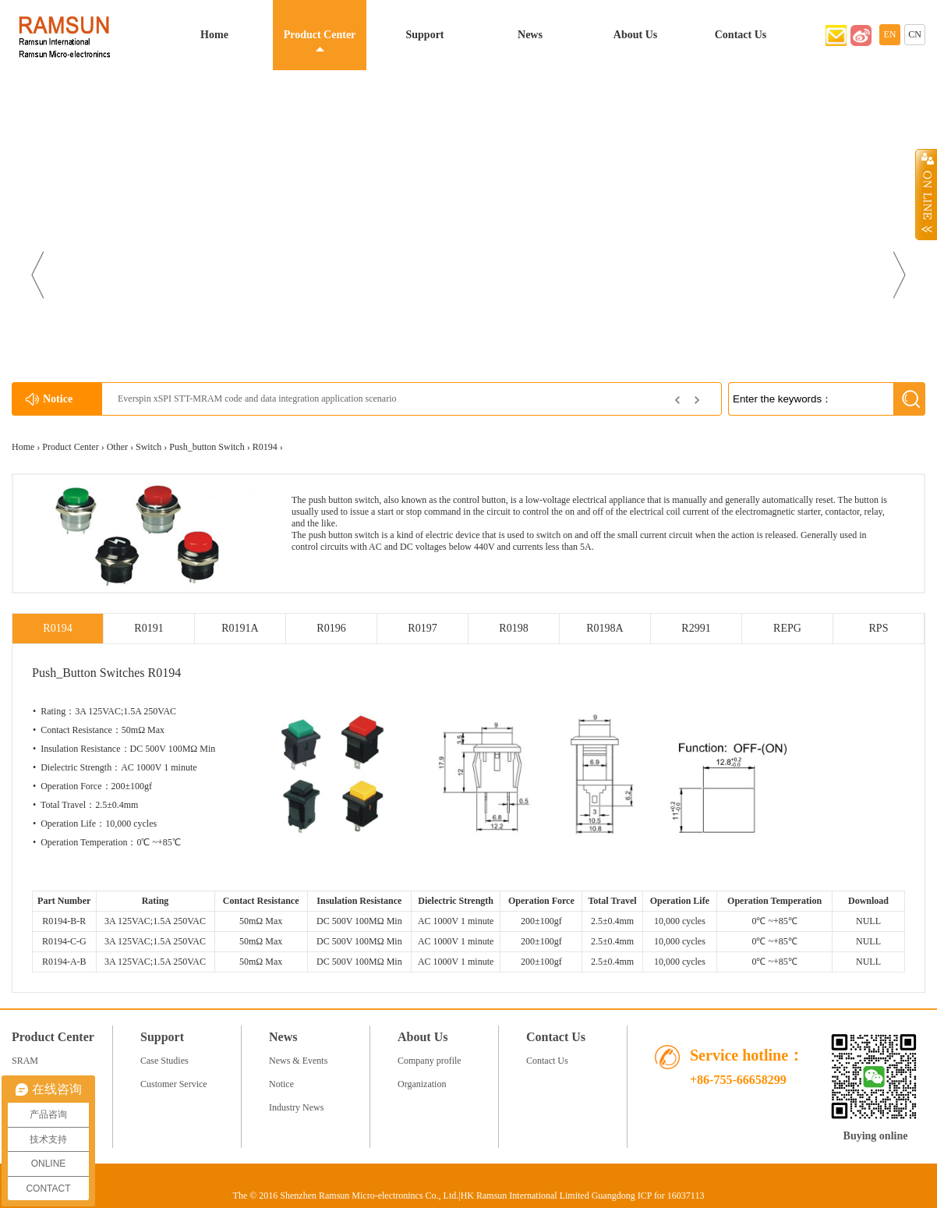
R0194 (265, 446)
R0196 (330, 628)
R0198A (604, 628)
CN (914, 34)
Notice (281, 1084)
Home (214, 35)
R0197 (422, 628)
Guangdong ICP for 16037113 (648, 1195)
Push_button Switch (206, 446)
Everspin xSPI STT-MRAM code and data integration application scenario (257, 398)
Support (424, 35)
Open (926, 194)
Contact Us (741, 35)
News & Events (298, 1060)
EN (890, 34)
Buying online (875, 1136)
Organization (422, 1084)
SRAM (25, 1060)
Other (117, 446)
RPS (879, 628)
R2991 (695, 628)
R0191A (239, 628)
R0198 (513, 628)
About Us (635, 35)
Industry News (296, 1107)
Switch (148, 446)
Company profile (429, 1060)
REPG (787, 628)
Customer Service (173, 1084)
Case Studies (164, 1060)
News (530, 35)
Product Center (320, 35)
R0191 (148, 628)
